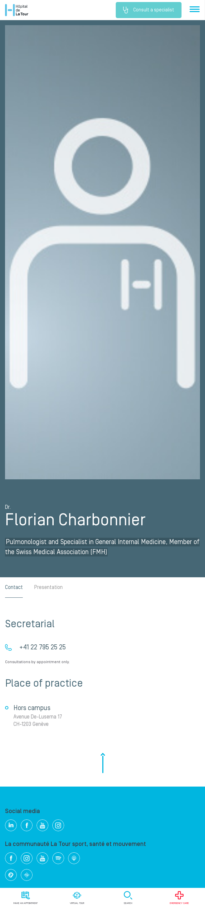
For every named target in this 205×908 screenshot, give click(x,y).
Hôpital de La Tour (16, 10)
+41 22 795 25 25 (42, 647)
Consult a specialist (148, 10)
